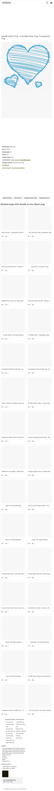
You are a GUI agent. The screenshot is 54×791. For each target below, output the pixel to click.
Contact (4, 756)
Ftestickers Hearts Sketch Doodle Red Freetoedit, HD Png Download (22, 437)
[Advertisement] (27, 19)
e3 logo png (9, 722)
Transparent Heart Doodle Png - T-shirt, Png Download (18, 710)
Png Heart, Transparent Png (39, 267)
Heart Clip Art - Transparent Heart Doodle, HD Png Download (20, 232)
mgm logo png (10, 742)
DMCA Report (6, 168)
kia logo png (9, 729)
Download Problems (18, 168)
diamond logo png (10, 725)
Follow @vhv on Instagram (9, 766)
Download (5, 165)
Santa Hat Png (19, 733)
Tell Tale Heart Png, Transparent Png (39, 232)
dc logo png (9, 733)
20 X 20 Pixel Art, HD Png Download (40, 710)
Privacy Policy (5, 761)
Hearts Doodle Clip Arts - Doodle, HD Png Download (18, 267)
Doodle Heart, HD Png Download (13, 335)
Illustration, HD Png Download (39, 642)
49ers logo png (10, 740)
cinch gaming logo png (9, 737)
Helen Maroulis (15, 160)
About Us (4, 758)
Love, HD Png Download (13, 676)
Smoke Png (19, 738)
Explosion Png (19, 729)
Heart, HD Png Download (13, 505)
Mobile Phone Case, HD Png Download (14, 301)
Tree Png (18, 736)
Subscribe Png (20, 722)
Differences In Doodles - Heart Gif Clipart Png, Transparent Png (21, 471)
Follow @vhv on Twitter (8, 768)
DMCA (3, 759)
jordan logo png (10, 731)
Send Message (25, 160)
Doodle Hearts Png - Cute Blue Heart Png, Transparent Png (20, 574)
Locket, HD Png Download (13, 642)
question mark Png (21, 731)
